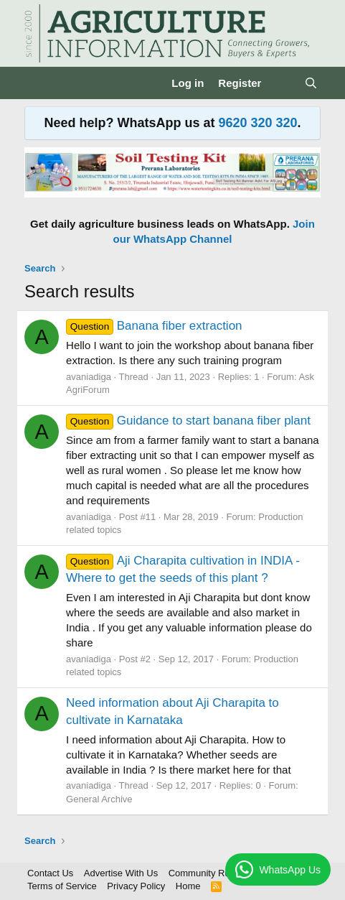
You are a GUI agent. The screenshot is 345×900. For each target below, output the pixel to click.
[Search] (311, 83)
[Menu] (37, 83)
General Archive (99, 799)
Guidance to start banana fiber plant (188, 420)
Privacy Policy (136, 886)
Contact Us (50, 873)
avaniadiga (88, 376)
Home (188, 886)
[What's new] (282, 83)
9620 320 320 (257, 123)
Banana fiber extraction (154, 326)
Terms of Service (62, 886)
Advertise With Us (121, 873)
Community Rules (205, 873)
